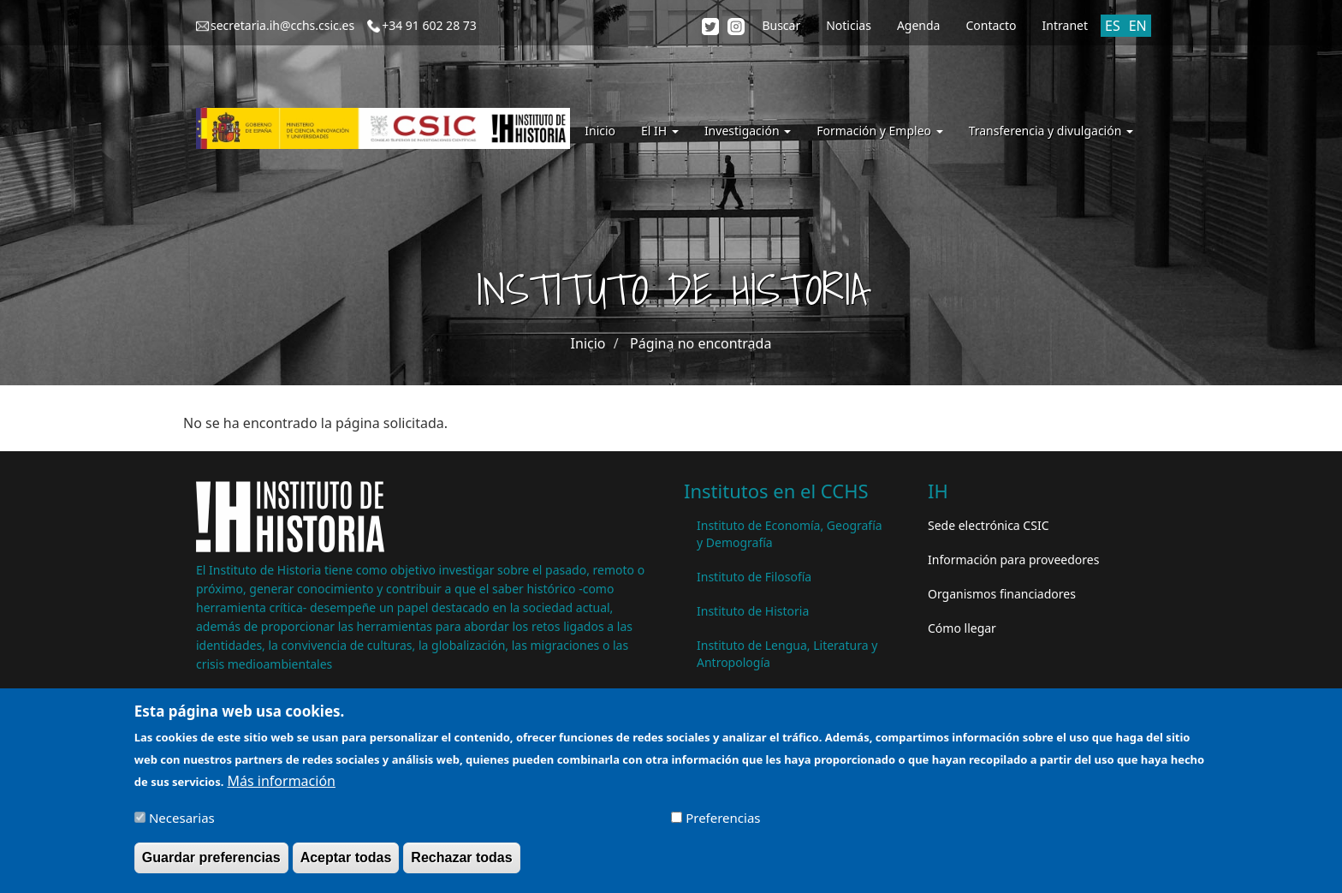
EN (1138, 25)
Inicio (600, 130)
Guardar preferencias (211, 864)
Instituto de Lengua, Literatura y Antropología (787, 653)
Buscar (781, 25)
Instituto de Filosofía (754, 577)
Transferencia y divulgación (1051, 130)
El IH (660, 130)
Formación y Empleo (879, 130)
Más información (282, 788)
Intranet (1065, 25)
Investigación (747, 130)
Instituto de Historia (753, 611)
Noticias (848, 25)
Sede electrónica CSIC (988, 525)
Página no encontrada (700, 343)
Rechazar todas (461, 864)
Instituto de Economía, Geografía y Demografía (789, 534)
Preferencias (723, 824)
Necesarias (182, 824)
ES (1112, 25)
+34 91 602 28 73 (429, 25)
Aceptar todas (346, 864)
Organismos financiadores (1002, 594)
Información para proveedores (1013, 559)
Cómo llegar (962, 628)
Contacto (990, 25)
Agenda (919, 25)
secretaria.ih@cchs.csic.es (282, 25)
